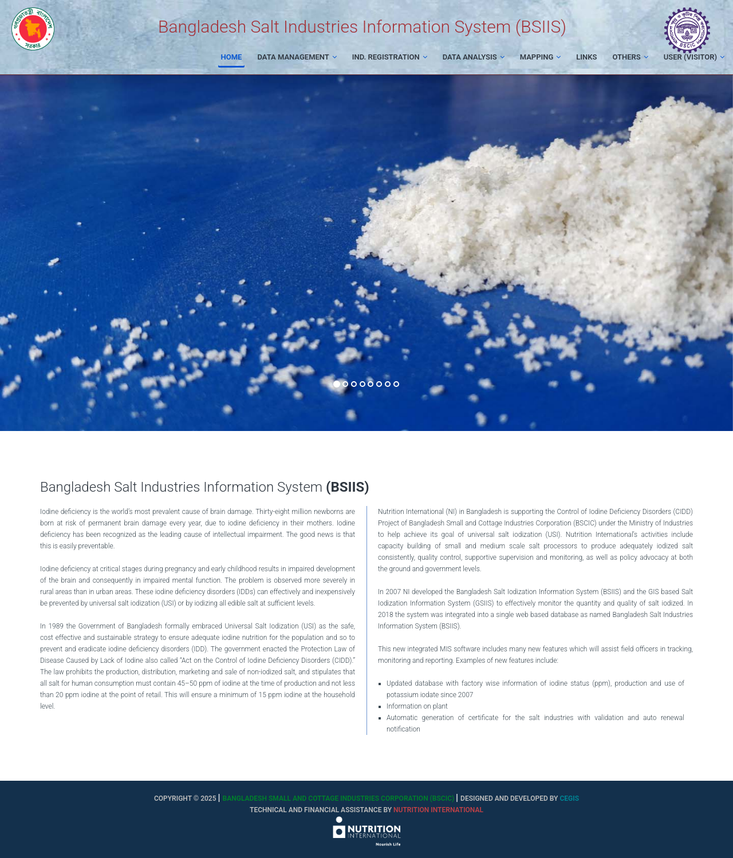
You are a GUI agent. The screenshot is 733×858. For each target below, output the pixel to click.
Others (630, 57)
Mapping (540, 57)
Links (586, 57)
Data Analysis (474, 57)
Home (231, 57)
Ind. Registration (389, 57)
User (694, 57)
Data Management (296, 57)
